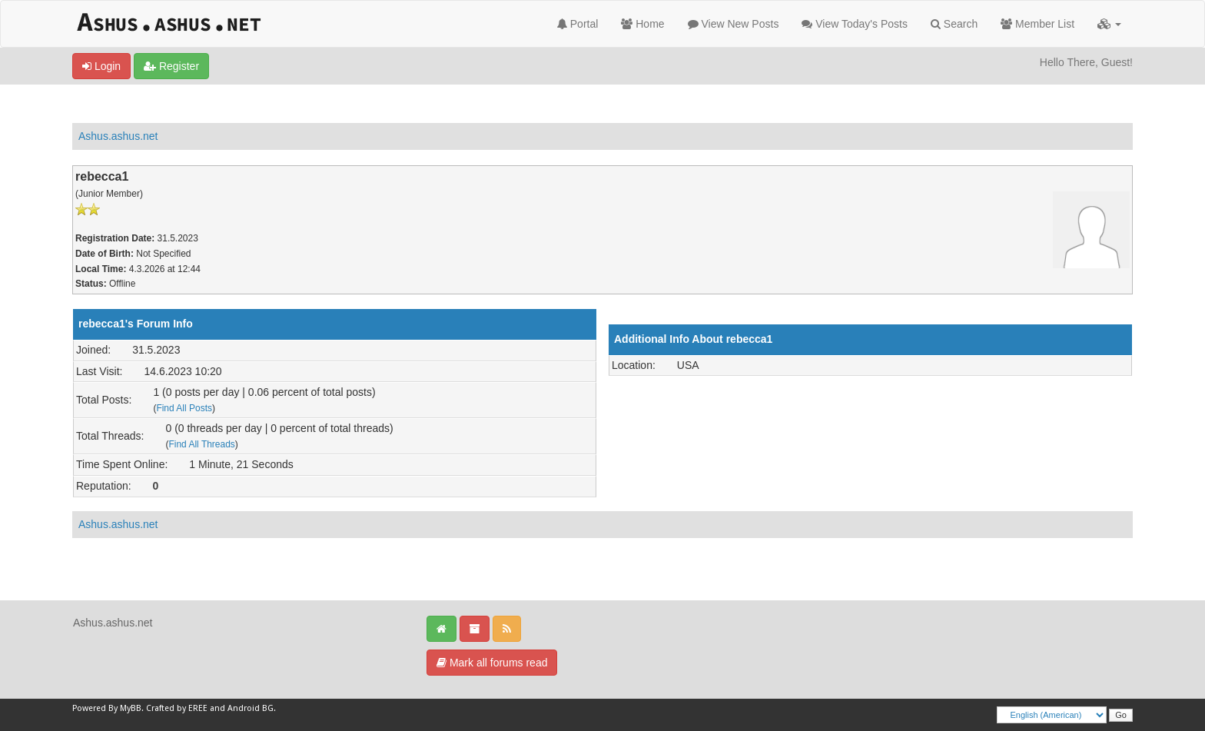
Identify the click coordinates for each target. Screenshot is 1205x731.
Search (954, 24)
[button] (1109, 24)
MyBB (130, 708)
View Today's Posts (855, 24)
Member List (1037, 24)
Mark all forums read (492, 662)
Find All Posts (184, 408)
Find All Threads (201, 444)
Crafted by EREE (176, 708)
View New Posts (733, 24)
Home (642, 24)
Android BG (250, 708)
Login (101, 66)
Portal (577, 24)
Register (171, 66)
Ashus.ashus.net (118, 136)
